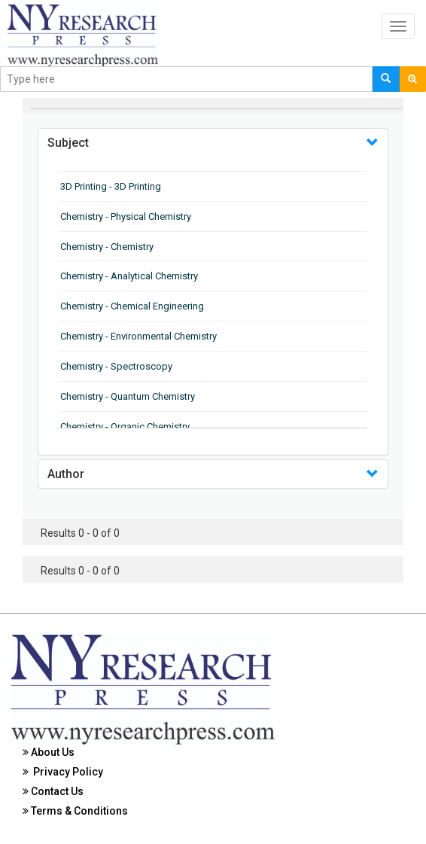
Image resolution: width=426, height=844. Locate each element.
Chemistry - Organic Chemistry (125, 426)
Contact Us (53, 791)
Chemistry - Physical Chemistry (125, 216)
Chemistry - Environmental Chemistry (138, 336)
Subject (68, 143)
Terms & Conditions (75, 811)
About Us (49, 752)
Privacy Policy (63, 772)
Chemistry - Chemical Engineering (132, 306)
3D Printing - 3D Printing (110, 186)
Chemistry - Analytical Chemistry (129, 276)
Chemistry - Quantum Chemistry (127, 396)
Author (65, 474)
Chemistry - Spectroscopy (116, 366)
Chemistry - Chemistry (107, 246)
